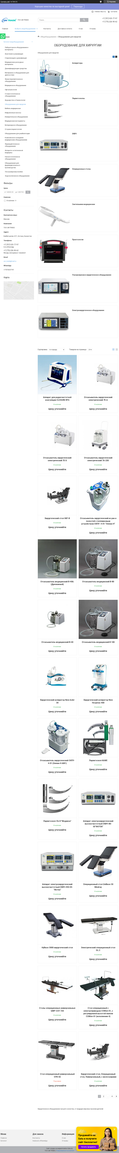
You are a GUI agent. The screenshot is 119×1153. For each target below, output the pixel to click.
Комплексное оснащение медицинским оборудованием (16, 139)
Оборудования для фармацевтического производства (12, 165)
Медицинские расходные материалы (14, 63)
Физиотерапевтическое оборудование (14, 80)
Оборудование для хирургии (15, 104)
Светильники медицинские (83, 204)
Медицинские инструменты (15, 121)
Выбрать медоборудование (25, 29)
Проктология (77, 240)
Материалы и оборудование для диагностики (17, 74)
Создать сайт (5, 2)
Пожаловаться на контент (65, 1151)
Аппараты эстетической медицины (14, 151)
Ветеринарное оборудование (16, 125)
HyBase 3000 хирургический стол (57, 947)
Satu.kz (70, 1148)
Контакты (47, 29)
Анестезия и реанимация (14, 54)
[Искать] (84, 20)
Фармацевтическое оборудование (12, 145)
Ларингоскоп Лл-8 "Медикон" (57, 821)
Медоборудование (48, 37)
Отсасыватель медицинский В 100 (98, 642)
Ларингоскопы (78, 98)
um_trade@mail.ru (10, 261)
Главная (5, 29)
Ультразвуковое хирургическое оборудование (91, 275)
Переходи (77, 6)
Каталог (4, 1141)
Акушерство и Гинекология (15, 100)
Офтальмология (11, 90)
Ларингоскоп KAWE (98, 760)
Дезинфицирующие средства (16, 68)
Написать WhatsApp (40, 1141)
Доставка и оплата (65, 29)
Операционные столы (81, 169)
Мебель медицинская (13, 108)
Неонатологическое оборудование (12, 158)
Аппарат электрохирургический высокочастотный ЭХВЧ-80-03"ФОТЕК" (98, 824)
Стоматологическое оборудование (12, 95)
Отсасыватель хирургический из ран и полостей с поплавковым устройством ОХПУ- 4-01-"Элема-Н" (98, 521)
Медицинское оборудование (15, 85)
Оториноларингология (13, 129)
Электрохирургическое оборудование (88, 310)
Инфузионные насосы (13, 113)
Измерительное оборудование (16, 117)
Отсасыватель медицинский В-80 (98, 581)
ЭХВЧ (74, 134)
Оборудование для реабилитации (17, 133)
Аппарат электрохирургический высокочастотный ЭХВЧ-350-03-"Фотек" (57, 887)
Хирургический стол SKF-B (57, 518)
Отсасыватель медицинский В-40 (57, 642)
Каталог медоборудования (14, 42)
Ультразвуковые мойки (14, 172)
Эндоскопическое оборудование (17, 176)
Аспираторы (77, 63)
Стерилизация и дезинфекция (16, 58)
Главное (4, 1138)
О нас (81, 29)
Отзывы (93, 29)
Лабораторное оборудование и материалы (16, 49)
